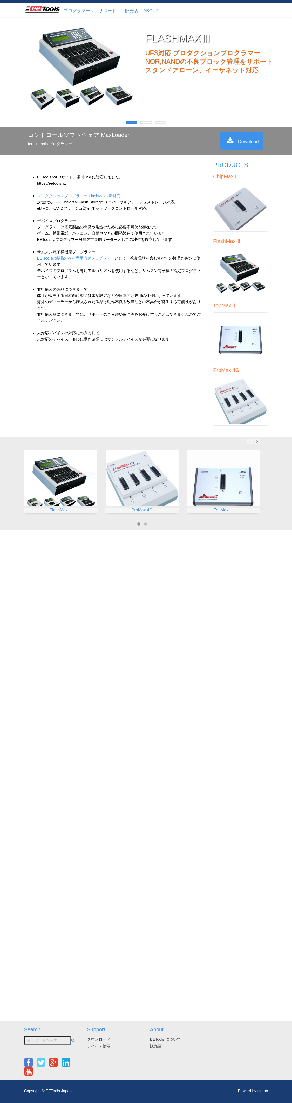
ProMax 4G (226, 370)
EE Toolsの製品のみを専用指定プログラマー (76, 258)
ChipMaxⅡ (226, 176)
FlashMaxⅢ (227, 241)
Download (254, 141)
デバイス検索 (98, 1046)
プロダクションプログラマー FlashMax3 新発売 (79, 196)
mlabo (262, 1090)
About (151, 10)
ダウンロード (98, 1039)
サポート (109, 10)
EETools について (165, 1039)
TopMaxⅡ (224, 305)
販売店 (131, 10)
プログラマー (79, 10)
